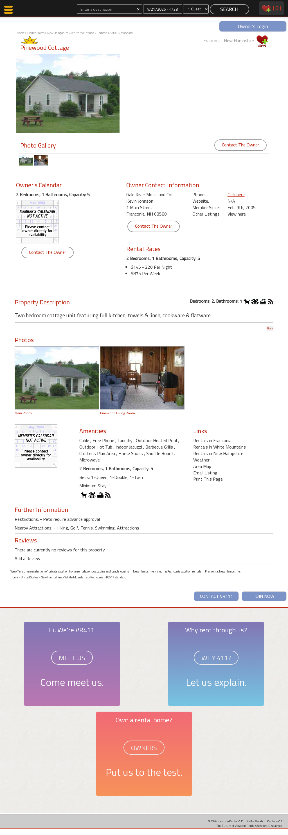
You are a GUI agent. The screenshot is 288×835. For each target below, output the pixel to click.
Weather (201, 459)
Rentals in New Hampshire (218, 453)
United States (35, 33)
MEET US (72, 658)
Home (20, 33)
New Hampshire (57, 33)
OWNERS (144, 748)
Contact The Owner (240, 144)
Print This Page (208, 479)
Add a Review (27, 558)
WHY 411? (216, 658)
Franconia (103, 33)
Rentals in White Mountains (219, 446)
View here (237, 214)
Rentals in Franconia (212, 440)
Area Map (202, 466)
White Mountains (82, 33)
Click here (236, 194)
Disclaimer (275, 825)
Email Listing (205, 472)
